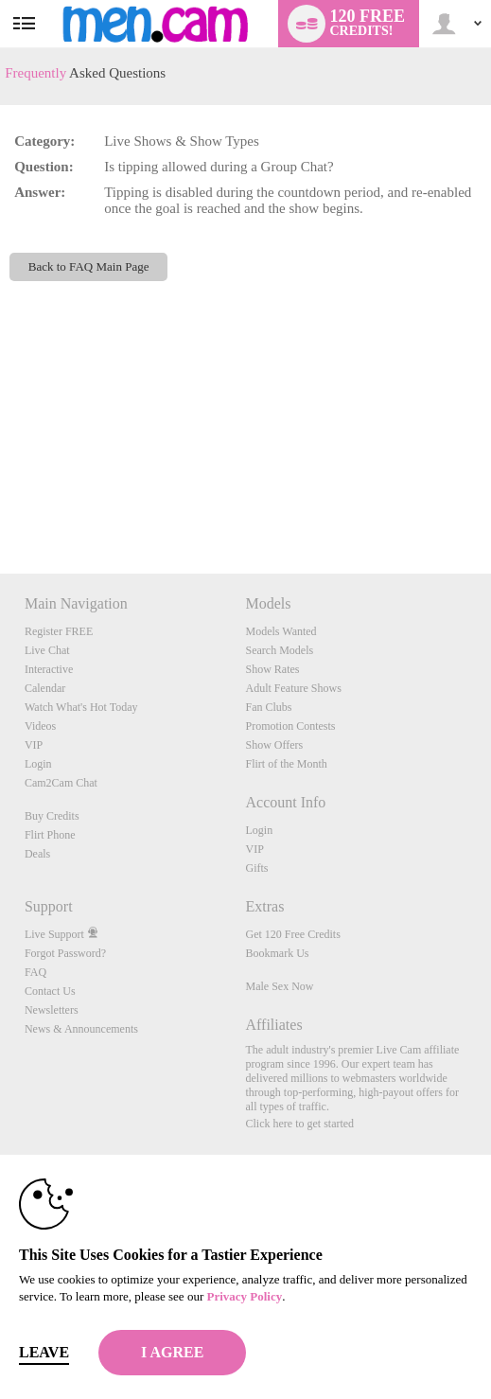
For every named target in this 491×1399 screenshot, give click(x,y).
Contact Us (50, 991)
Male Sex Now (279, 986)
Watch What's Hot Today (81, 707)
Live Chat (47, 650)
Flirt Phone (50, 834)
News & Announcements (81, 1029)
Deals (37, 853)
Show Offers (274, 745)
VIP (34, 745)
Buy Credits (52, 816)
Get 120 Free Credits (292, 934)
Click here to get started (299, 1123)
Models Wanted (280, 631)
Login (38, 763)
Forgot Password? (65, 953)
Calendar (45, 688)
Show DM (0, 503)
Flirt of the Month (285, 763)
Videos (40, 726)
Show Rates (272, 669)
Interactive (49, 669)
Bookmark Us (276, 953)
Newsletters (52, 1010)
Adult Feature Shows (293, 688)
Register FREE (59, 631)
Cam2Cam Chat (61, 782)
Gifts (256, 868)
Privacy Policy (244, 1296)
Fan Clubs (268, 707)
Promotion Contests (290, 726)
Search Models (279, 650)
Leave (44, 1352)
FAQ (35, 972)
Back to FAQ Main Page (88, 266)
